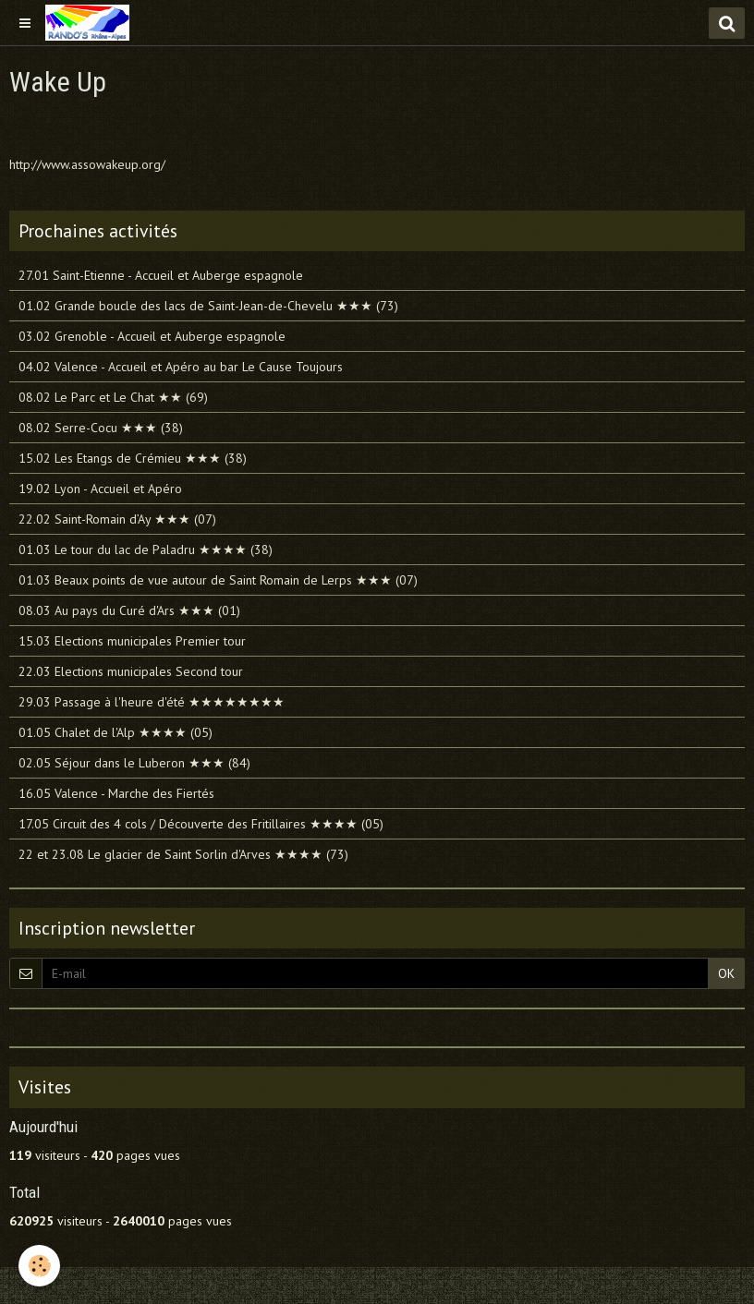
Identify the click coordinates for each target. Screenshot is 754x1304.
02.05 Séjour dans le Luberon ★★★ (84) (134, 763)
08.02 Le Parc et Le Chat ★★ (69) (113, 397)
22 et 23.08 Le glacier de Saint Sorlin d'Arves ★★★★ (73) (183, 854)
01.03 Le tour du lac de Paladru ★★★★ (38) (145, 549)
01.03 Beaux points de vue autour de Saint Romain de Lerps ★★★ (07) (218, 580)
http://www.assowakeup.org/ (87, 164)
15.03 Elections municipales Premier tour (132, 641)
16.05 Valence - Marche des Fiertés (116, 793)
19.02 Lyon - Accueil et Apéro (100, 488)
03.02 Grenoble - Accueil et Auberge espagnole (152, 336)
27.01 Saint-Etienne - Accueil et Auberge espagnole (160, 275)
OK (726, 973)
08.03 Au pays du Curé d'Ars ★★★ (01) (129, 610)
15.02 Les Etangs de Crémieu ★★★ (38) (132, 458)
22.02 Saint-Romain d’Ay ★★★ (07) (117, 519)
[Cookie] (39, 1265)
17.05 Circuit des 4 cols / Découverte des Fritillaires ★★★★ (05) (200, 823)
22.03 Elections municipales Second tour (130, 671)
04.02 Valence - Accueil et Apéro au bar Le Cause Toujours (180, 366)
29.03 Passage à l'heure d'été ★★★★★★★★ (151, 702)
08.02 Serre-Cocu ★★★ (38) (100, 427)
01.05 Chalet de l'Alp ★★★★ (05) (115, 732)
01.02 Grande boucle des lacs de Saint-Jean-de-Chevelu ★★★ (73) (208, 305)
